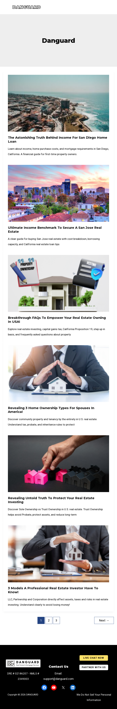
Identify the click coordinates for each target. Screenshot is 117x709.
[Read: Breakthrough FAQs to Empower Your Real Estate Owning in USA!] (58, 283)
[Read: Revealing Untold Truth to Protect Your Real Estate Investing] (58, 463)
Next (104, 620)
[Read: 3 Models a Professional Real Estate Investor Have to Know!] (58, 553)
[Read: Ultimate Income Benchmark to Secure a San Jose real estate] (58, 193)
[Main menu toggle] (4, 7)
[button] (94, 658)
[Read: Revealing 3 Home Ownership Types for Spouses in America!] (58, 373)
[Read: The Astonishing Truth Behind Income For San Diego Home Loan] (58, 103)
